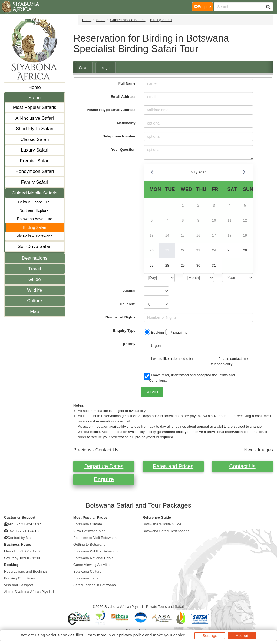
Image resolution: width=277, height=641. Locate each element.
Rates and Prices (173, 466)
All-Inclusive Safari (34, 118)
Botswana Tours (86, 578)
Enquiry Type (124, 330)
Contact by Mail (20, 538)
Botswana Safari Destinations (166, 531)
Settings (209, 635)
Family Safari (34, 182)
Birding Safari (34, 227)
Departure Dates (104, 466)
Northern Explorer (34, 210)
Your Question (123, 149)
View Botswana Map (89, 531)
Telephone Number (119, 136)
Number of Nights (120, 317)
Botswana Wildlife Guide (162, 524)
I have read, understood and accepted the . (189, 377)
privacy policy (131, 635)
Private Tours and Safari (165, 607)
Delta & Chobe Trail (34, 202)
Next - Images (258, 449)
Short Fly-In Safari (35, 128)
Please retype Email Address (111, 110)
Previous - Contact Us (95, 449)
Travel (34, 268)
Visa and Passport (18, 585)
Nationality (126, 123)
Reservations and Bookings (26, 571)
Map (34, 311)
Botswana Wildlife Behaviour (95, 551)
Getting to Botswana (89, 544)
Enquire (104, 479)
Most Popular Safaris (34, 107)
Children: (128, 304)
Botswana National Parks (93, 558)
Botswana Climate (87, 524)
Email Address (123, 97)
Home (34, 87)
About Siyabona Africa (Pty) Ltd (29, 592)
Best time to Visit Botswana (95, 538)
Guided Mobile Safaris (34, 193)
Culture (34, 300)
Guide (34, 279)
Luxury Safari (34, 150)
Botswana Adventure (34, 219)
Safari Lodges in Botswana (94, 585)
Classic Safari (34, 139)
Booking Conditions (19, 578)
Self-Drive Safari (34, 246)
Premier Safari (35, 160)
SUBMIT (152, 392)
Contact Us (242, 466)
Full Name (127, 83)
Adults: (129, 291)
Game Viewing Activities (92, 565)
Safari (34, 97)
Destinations (35, 258)
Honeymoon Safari (34, 171)
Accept (242, 635)
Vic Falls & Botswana (34, 236)
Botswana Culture (87, 571)
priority (129, 344)
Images (105, 68)
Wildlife (34, 290)
